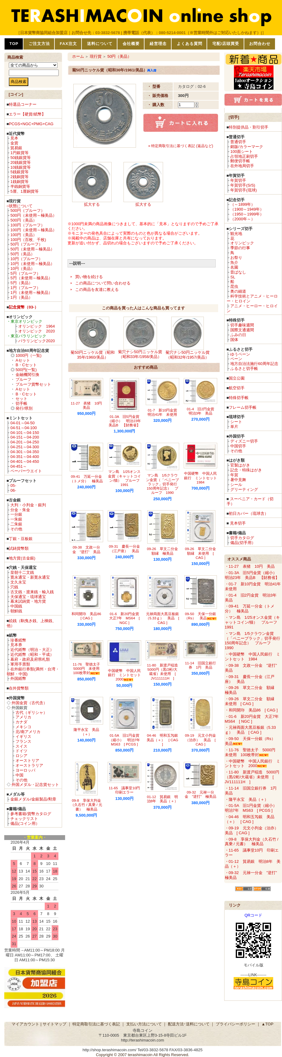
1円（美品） (21, 297)
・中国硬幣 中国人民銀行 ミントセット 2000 (252, 763)
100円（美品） (23, 234)
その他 (16, 529)
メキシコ (23, 727)
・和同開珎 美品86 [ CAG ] (251, 710)
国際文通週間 (242, 330)
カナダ (21, 722)
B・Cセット (26, 365)
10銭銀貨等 (20, 167)
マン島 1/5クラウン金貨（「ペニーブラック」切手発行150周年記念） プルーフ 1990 (162, 483)
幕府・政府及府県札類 (30, 659)
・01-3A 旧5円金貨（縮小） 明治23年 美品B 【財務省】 (253, 575)
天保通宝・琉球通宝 (28, 596)
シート (236, 421)
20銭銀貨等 (20, 162)
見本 (14, 138)
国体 (234, 339)
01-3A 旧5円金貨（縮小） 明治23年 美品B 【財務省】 (126, 421)
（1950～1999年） (247, 214)
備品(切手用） (242, 542)
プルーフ (23, 379)
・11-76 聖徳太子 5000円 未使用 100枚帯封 (252, 752)
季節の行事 (240, 248)
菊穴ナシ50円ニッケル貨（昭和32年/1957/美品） (187, 355)
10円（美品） (22, 268)
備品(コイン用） (24, 823)
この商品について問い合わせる (103, 283)
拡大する (92, 204)
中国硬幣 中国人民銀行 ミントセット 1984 (202, 477)
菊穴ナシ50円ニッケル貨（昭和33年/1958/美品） (140, 354)
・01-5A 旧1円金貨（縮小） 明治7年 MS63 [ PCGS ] (253, 808)
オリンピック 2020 (36, 331)
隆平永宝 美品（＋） (86, 732)
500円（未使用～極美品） (33, 215)
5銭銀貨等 (19, 172)
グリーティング (244, 489)
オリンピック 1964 (36, 326)
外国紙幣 (18, 678)
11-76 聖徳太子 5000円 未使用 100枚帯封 (88, 668)
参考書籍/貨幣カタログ (30, 813)
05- (13, 485)
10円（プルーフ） (26, 259)
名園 (234, 267)
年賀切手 (238, 180)
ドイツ (21, 751)
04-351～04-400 (24, 456)
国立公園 (237, 378)
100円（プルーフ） (27, 225)
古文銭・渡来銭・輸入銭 (32, 592)
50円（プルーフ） (26, 244)
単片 (234, 426)
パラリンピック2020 (36, 341)
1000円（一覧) (28, 355)
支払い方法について (144, 1024)
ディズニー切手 (244, 441)
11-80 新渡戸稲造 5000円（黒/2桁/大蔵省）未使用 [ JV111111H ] (164, 671)
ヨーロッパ (25, 770)
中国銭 (16, 606)
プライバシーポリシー (235, 1024)
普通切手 (238, 141)
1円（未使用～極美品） (31, 292)
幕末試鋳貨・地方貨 (28, 601)
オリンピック (242, 243)
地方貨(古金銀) (22, 558)
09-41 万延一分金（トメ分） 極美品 (86, 478)
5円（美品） (21, 283)
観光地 (236, 233)
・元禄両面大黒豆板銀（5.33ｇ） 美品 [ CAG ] (250, 730)
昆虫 (234, 286)
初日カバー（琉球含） (248, 513)
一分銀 (16, 514)
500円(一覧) (26, 369)
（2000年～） (242, 219)
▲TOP (267, 1024)
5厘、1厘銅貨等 (24, 191)
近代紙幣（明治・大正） (32, 649)
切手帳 (21, 403)
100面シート (241, 151)
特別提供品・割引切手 (248, 127)
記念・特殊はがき (246, 470)
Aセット (23, 360)
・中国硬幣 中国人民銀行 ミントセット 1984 (252, 656)
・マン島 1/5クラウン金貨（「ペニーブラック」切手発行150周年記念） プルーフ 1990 (252, 640)
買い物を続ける (89, 276)
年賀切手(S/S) (242, 185)
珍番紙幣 (18, 640)
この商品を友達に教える (97, 289)
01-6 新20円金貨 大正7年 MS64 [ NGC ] (126, 618)
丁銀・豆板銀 (21, 538)
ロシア (21, 755)
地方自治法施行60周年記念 (254, 363)
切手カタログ (242, 537)
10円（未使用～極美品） (32, 263)
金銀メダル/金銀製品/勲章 (33, 799)
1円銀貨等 (19, 152)
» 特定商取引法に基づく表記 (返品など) (180, 146)
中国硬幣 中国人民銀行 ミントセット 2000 (126, 675)
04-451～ (18, 466)
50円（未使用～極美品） (32, 249)
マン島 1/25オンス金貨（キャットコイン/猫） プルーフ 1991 (125, 478)
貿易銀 (16, 148)
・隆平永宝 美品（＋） (246, 799)
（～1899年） (242, 204)
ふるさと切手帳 (244, 368)
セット (21, 398)
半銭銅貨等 (20, 186)
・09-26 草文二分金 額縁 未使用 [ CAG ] (251, 701)
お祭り (236, 257)
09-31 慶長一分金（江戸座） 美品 (124, 548)
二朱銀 (16, 524)
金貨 (14, 143)
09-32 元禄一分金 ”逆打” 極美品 (200, 794)
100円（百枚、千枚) (28, 239)
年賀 (234, 475)
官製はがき (240, 465)
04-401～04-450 (24, 461)
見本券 (16, 644)
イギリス (23, 736)
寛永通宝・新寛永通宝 (30, 577)
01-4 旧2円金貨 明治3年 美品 (202, 411)
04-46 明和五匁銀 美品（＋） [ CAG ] (164, 739)
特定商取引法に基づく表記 (96, 1024)
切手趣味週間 (242, 325)
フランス (23, 741)
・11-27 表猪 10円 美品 (250, 566)
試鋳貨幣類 (19, 548)
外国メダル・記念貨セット (35, 784)
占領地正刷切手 (244, 156)
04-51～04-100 (23, 427)
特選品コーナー (23, 104)
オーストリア (27, 760)
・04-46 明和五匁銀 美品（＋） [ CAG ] (249, 819)
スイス (21, 746)
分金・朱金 (20, 510)
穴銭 (14, 587)
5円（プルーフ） (25, 273)
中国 (19, 775)
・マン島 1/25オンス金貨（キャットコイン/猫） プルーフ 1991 (253, 622)
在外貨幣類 (19, 688)
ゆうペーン (240, 354)
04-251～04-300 (24, 447)
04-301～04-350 (24, 451)
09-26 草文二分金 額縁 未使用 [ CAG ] (202, 553)
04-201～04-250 (24, 442)
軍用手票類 (20, 664)
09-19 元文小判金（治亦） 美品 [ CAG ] (200, 739)
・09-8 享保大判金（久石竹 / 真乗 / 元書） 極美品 (251, 841)
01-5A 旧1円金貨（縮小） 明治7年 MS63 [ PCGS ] (126, 739)
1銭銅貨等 (19, 181)
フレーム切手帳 (242, 407)
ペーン (236, 358)
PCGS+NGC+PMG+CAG (31, 124)
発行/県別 (24, 408)
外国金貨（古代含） (29, 703)
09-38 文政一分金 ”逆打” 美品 (86, 549)
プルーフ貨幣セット (33, 384)
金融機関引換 (27, 374)
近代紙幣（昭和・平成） (32, 654)
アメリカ (23, 717)
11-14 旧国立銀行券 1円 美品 (200, 665)
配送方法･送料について (189, 1024)
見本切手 (238, 523)
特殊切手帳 (239, 397)
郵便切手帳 (240, 161)
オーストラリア (29, 765)
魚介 (234, 262)
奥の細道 (238, 291)
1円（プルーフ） (25, 287)
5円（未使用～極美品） (31, 278)
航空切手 (237, 388)
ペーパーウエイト (26, 471)
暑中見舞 (238, 479)
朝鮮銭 (16, 611)
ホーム (78, 56)
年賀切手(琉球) (243, 190)
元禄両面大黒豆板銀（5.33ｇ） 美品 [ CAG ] (162, 618)
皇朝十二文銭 (22, 572)
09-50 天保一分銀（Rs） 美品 (200, 616)
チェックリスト (24, 818)
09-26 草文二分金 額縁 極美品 (164, 551)
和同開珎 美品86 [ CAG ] (88, 616)
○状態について (20, 206)
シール (236, 484)
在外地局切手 (242, 166)
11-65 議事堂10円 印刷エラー (126, 790)
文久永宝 (18, 582)
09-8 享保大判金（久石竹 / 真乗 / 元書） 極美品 (86, 804)
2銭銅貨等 (19, 176)
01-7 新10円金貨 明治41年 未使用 (164, 412)
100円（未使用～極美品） (33, 230)
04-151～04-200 (24, 437)
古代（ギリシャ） (31, 712)
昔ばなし (238, 272)
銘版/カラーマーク (246, 146)
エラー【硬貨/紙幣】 (27, 114)
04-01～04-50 (22, 423)
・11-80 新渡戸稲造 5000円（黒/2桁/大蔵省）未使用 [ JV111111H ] (252, 777)
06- (13, 490)
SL (232, 277)
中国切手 (238, 446)
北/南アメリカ (28, 731)
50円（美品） (22, 254)
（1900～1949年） (247, 209)
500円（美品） (23, 220)
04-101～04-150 (24, 432)
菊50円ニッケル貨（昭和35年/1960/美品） (92, 355)
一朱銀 (16, 519)
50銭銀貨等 (20, 157)
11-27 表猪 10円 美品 (88, 405)
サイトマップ (54, 1024)
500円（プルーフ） (27, 210)
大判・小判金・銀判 (28, 505)
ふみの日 (238, 334)
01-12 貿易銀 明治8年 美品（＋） (162, 799)
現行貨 (96, 56)
